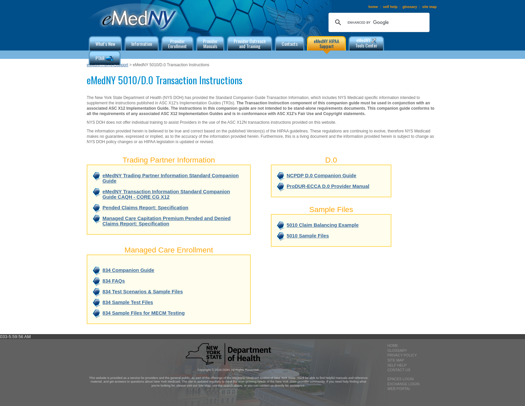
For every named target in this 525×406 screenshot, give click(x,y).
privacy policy (402, 355)
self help (390, 7)
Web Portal (398, 389)
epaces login (400, 379)
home (373, 7)
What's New (105, 43)
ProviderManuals (210, 43)
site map (429, 7)
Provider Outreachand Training (250, 43)
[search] (378, 22)
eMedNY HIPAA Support (326, 43)
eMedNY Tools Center (366, 42)
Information (141, 43)
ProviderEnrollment (177, 43)
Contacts (290, 43)
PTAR (104, 59)
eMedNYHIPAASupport (107, 65)
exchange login (403, 384)
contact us (398, 370)
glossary (409, 7)
